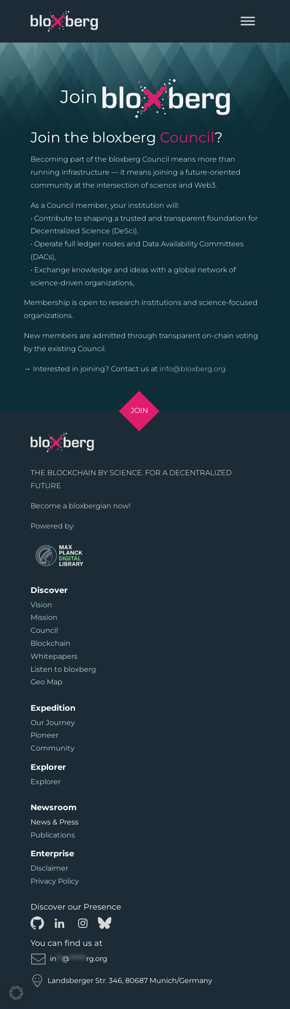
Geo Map (46, 682)
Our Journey (53, 722)
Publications (53, 835)
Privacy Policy (55, 881)
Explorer (46, 781)
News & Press (55, 822)
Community (53, 748)
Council (44, 630)
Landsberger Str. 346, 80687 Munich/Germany (121, 980)
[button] (16, 993)
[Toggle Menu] (248, 21)
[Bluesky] (104, 923)
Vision (41, 605)
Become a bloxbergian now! (81, 506)
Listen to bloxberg (63, 669)
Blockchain (50, 643)
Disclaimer (49, 868)
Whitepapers (54, 656)
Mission (44, 617)
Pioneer (44, 735)
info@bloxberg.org (192, 369)
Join (139, 410)
